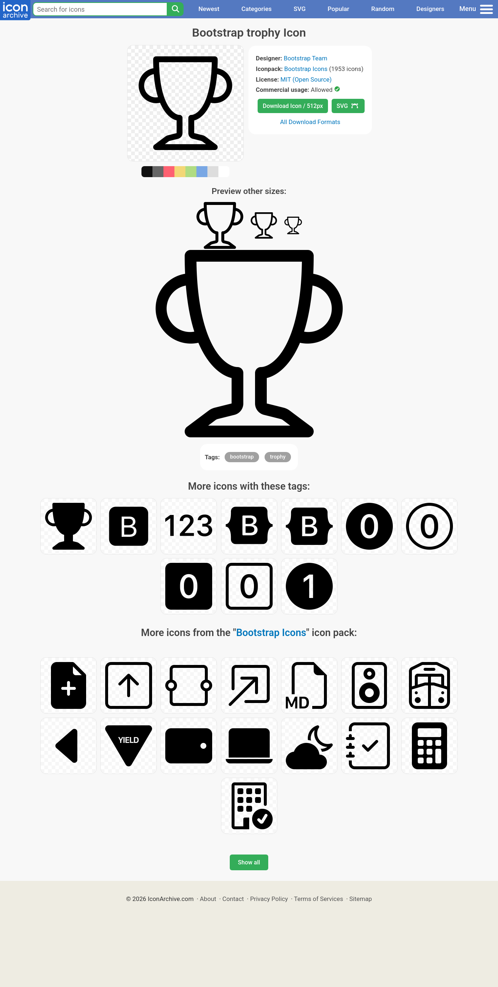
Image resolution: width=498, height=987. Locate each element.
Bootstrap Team (305, 58)
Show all (249, 862)
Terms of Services (318, 898)
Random (382, 8)
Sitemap (360, 898)
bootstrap (242, 456)
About (208, 898)
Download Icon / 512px (293, 105)
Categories (256, 8)
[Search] (175, 9)
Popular (338, 8)
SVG (300, 8)
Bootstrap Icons (306, 68)
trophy (278, 456)
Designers (430, 8)
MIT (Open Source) (306, 79)
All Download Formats (310, 122)
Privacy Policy (269, 898)
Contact (233, 898)
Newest (208, 8)
